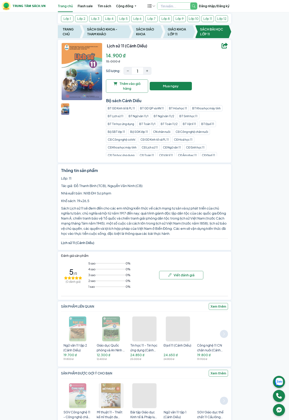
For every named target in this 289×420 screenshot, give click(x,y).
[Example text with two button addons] (173, 6)
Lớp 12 (222, 18)
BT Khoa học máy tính (206, 108)
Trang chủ (65, 6)
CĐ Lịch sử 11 (150, 147)
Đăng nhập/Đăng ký (214, 6)
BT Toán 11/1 (147, 124)
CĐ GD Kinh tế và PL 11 (154, 139)
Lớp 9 (179, 18)
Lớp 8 (165, 18)
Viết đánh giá (181, 275)
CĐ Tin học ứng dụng (121, 155)
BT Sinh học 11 (188, 116)
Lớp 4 (109, 18)
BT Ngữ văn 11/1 (139, 116)
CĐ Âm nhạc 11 (187, 155)
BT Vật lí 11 (189, 124)
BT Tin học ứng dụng (121, 124)
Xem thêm (218, 306)
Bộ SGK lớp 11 (139, 131)
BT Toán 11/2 (169, 124)
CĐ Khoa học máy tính (122, 147)
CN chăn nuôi (161, 131)
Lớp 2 (81, 18)
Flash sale (85, 6)
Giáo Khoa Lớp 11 (177, 31)
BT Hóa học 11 (178, 108)
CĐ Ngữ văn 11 (172, 147)
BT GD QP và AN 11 (152, 108)
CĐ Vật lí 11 (166, 155)
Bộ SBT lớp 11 (116, 131)
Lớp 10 (193, 18)
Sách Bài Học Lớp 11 (211, 31)
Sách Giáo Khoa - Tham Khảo (102, 31)
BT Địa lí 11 (207, 124)
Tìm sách (104, 6)
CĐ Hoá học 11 (183, 139)
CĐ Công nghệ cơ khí (121, 139)
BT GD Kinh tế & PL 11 (121, 108)
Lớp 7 (151, 18)
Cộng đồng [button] (125, 6)
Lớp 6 (137, 18)
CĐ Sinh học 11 (195, 147)
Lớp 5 (123, 18)
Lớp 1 (67, 18)
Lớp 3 (95, 18)
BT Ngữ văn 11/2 (164, 116)
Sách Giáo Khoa (145, 31)
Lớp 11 (207, 18)
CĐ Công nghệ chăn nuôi (192, 131)
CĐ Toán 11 (147, 155)
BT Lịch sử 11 (115, 116)
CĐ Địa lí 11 (208, 155)
